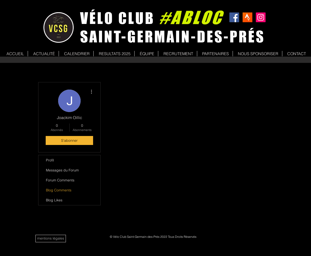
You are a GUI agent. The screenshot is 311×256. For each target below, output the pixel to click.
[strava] (247, 17)
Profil (50, 160)
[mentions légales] (50, 238)
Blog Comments (58, 190)
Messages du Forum (62, 170)
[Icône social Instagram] (261, 17)
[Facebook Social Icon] (234, 17)
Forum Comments (60, 180)
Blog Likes (54, 200)
